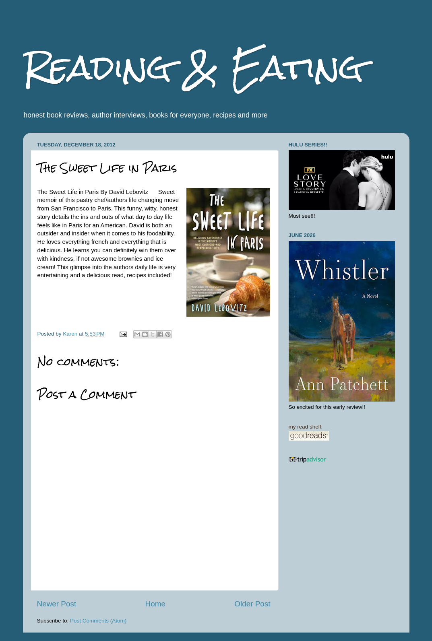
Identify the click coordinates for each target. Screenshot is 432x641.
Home (155, 604)
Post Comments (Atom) (98, 621)
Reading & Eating (193, 67)
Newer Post (56, 604)
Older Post (252, 604)
